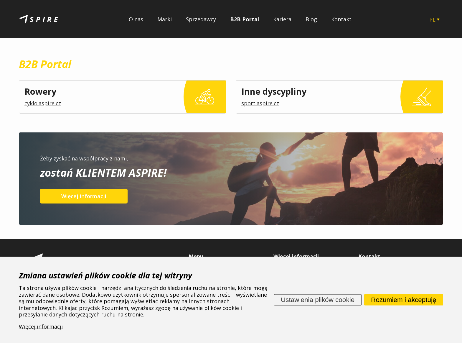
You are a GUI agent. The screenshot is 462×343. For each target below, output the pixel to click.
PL (432, 19)
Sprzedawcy (201, 19)
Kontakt (341, 19)
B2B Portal (244, 19)
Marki (164, 19)
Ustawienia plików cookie (317, 299)
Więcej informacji (83, 196)
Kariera (282, 19)
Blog (311, 19)
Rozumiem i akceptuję (403, 299)
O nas (136, 19)
